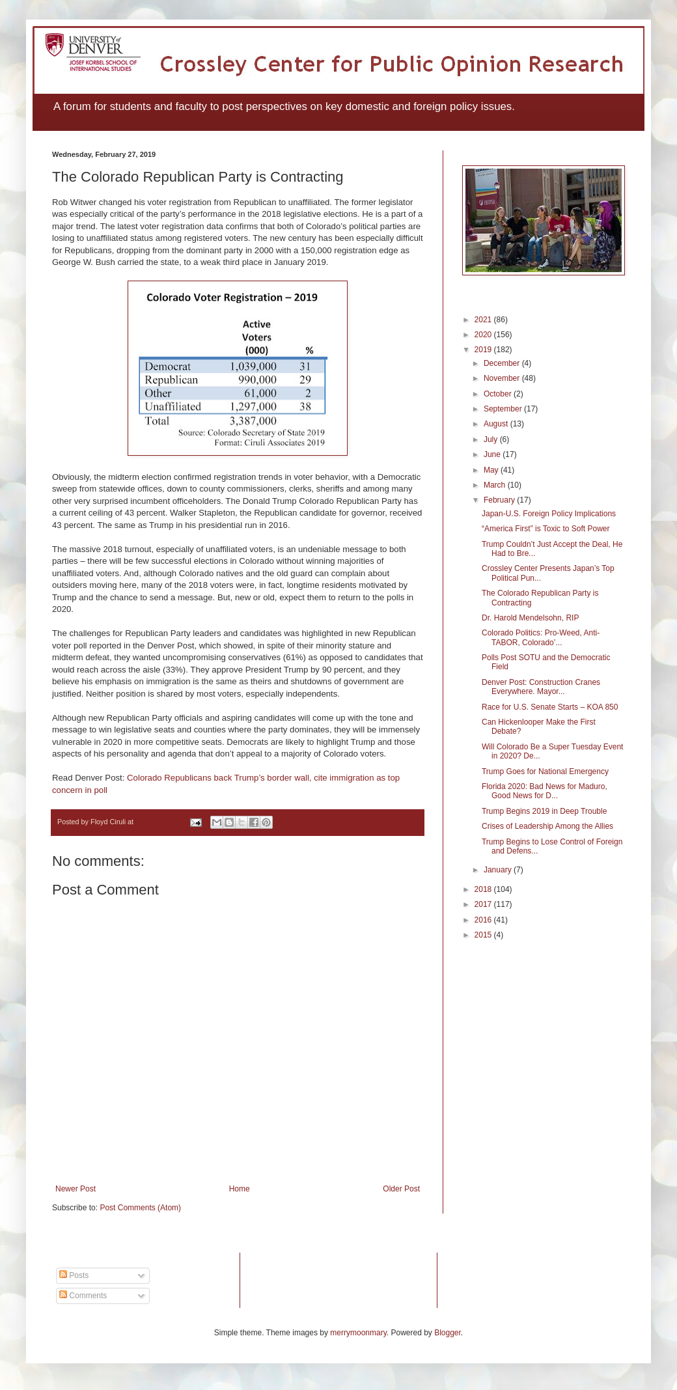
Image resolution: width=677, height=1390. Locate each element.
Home (239, 1188)
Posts (74, 1275)
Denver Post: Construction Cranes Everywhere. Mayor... (541, 687)
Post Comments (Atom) (140, 1207)
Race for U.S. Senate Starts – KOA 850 (550, 707)
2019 (484, 349)
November (503, 378)
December (503, 363)
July (492, 439)
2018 (484, 889)
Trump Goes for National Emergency (545, 771)
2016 (484, 919)
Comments (83, 1295)
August (497, 423)
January (499, 869)
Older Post (401, 1188)
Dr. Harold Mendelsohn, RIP (530, 617)
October (499, 393)
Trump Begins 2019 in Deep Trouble (544, 811)
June (493, 454)
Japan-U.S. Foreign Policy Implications (549, 513)
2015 (484, 934)
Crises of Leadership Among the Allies (547, 826)
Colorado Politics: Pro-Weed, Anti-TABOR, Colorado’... (541, 637)
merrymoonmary (358, 1332)
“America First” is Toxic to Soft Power (546, 528)
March (496, 485)
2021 (484, 319)
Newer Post (75, 1188)
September (504, 408)
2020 (484, 334)
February (500, 500)
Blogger (447, 1332)
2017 (484, 904)
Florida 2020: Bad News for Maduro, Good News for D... (544, 791)
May (492, 470)
